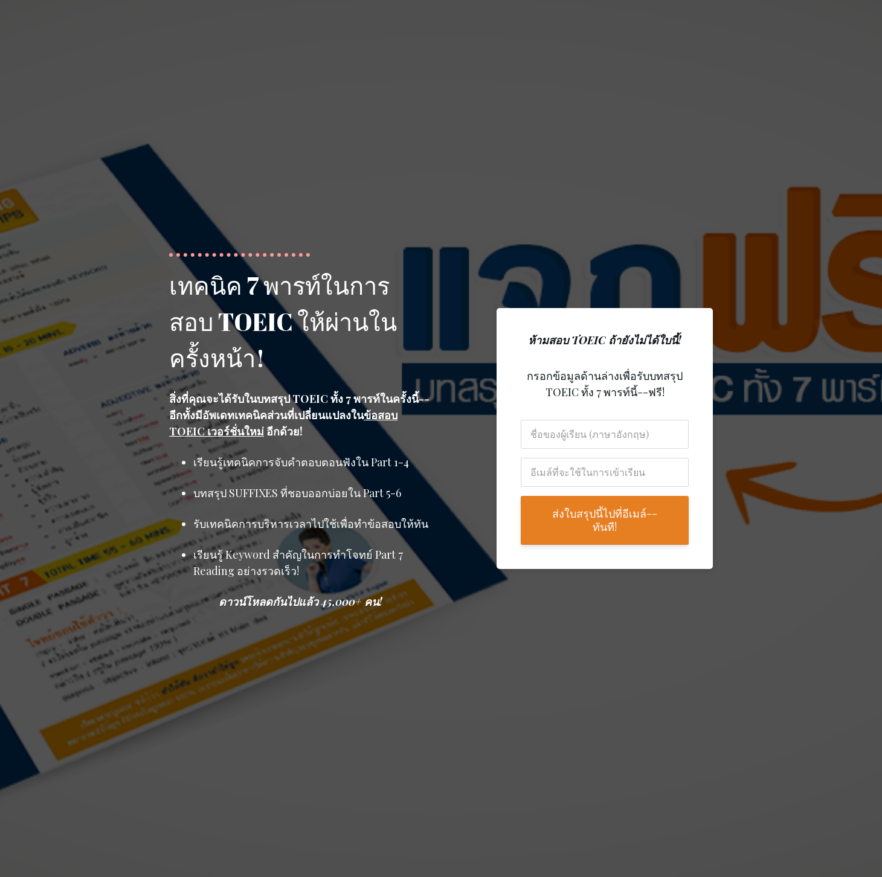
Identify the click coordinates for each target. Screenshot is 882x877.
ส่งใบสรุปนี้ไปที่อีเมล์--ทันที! (604, 520)
